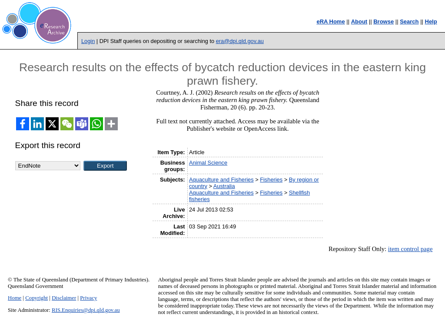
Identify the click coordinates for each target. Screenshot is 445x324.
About (359, 21)
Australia (224, 186)
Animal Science (208, 162)
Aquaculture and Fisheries (221, 179)
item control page (410, 248)
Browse (383, 21)
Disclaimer (64, 298)
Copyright (36, 298)
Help (431, 21)
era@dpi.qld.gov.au (240, 41)
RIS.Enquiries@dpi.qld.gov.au (86, 310)
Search (409, 21)
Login (88, 41)
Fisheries (271, 179)
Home (14, 298)
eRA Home (330, 21)
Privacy (88, 298)
